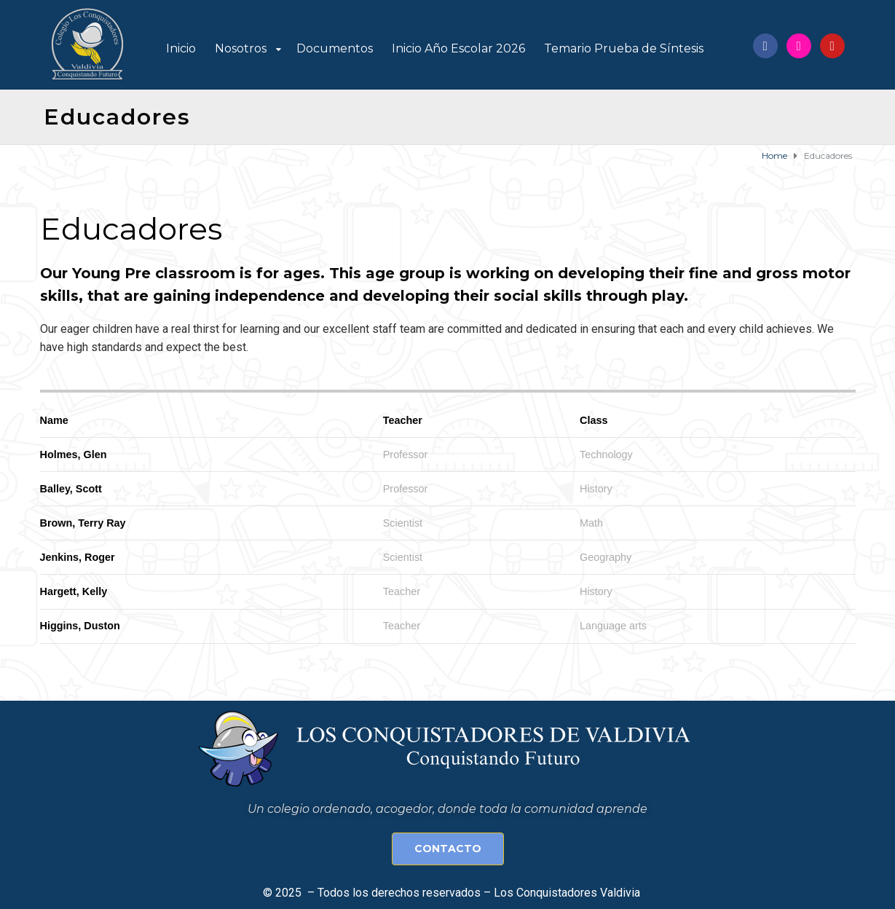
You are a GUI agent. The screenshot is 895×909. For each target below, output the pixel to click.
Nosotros (241, 48)
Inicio (181, 48)
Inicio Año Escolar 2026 (458, 48)
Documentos (334, 48)
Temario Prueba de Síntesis (623, 48)
